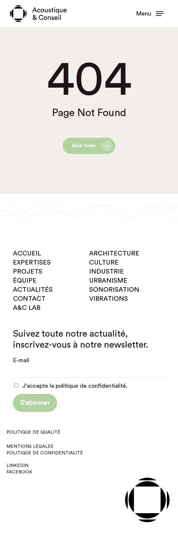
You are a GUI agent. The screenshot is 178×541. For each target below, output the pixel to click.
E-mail (21, 360)
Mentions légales (29, 446)
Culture (104, 262)
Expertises (32, 262)
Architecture (114, 253)
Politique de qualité (33, 432)
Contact (29, 299)
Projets (27, 271)
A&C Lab (26, 308)
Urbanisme (108, 280)
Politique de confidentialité (44, 453)
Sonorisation (114, 290)
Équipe (25, 280)
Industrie (106, 271)
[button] (149, 13)
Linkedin (17, 465)
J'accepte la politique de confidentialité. (71, 386)
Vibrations (108, 299)
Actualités (33, 290)
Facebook (19, 472)
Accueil (27, 253)
